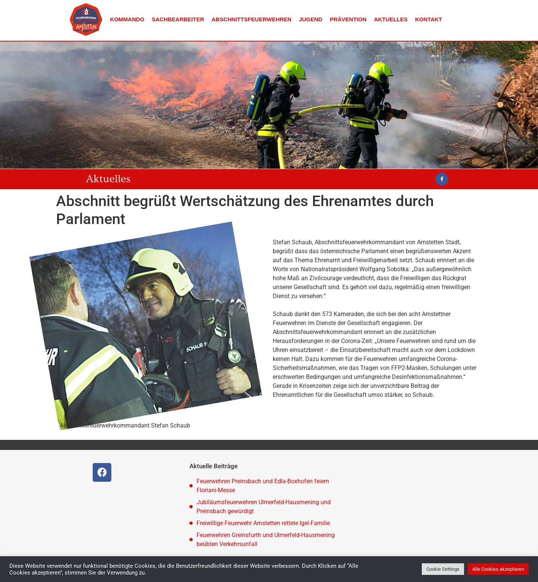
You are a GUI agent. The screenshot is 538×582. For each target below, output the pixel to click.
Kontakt (428, 19)
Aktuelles (391, 19)
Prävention (348, 19)
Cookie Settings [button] (443, 569)
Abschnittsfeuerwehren (251, 19)
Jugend (310, 19)
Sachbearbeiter (178, 19)
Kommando (127, 19)
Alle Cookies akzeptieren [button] (498, 569)
